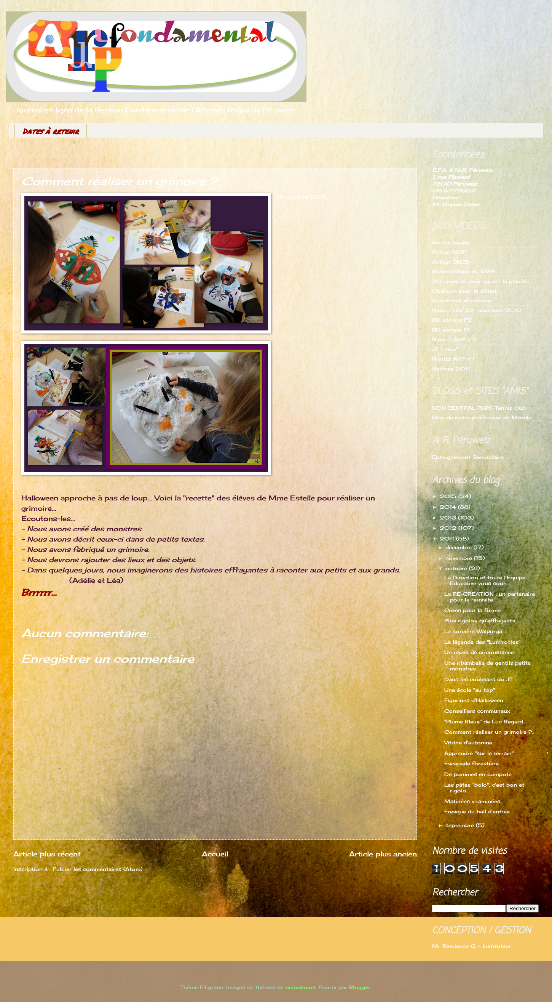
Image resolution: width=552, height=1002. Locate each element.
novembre (459, 558)
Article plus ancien (383, 854)
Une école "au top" (469, 690)
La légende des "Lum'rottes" (482, 642)
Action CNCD (451, 262)
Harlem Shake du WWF (463, 271)
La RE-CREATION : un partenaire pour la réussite (489, 597)
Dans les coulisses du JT (478, 679)
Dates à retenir (50, 131)
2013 (449, 518)
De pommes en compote (478, 774)
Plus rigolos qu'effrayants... (481, 620)
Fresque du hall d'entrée (477, 811)
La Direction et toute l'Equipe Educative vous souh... (484, 580)
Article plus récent (47, 854)
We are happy (450, 242)
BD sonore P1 (451, 330)
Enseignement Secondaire (468, 457)
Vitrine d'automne (468, 742)
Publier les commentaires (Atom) (97, 869)
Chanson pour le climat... (466, 291)
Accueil (215, 854)
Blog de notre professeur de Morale (481, 417)
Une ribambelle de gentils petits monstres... (487, 666)
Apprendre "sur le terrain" (479, 753)
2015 (449, 496)
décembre (459, 547)
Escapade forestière (471, 763)
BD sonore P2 (452, 320)
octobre (457, 568)
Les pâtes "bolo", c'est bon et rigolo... (484, 788)
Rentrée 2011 (451, 369)
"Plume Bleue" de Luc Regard (483, 721)
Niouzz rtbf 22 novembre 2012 (477, 310)
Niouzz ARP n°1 (453, 359)
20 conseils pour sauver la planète (480, 281)
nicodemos (301, 987)
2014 (449, 507)
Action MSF (449, 252)
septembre (460, 825)
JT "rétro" (445, 349)
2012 (449, 528)
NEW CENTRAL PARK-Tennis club (479, 408)
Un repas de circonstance (479, 652)
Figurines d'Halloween (473, 700)
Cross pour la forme (472, 610)
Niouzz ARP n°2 (454, 339)
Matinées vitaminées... (474, 801)
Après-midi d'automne (462, 300)
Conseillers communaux (477, 711)
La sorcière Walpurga (473, 631)
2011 (448, 538)
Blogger (359, 987)
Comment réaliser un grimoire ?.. (489, 732)
